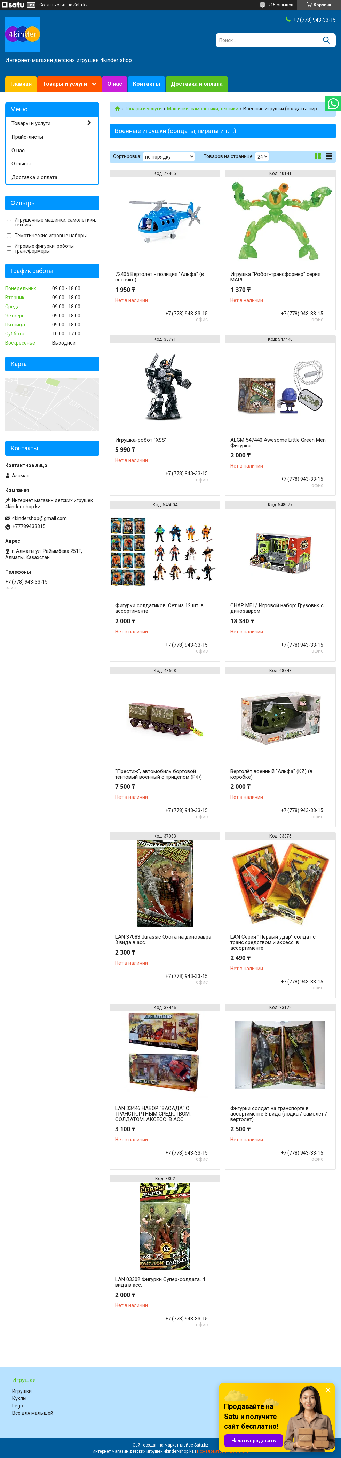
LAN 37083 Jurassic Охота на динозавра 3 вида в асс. (163, 939)
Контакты (146, 83)
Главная (21, 83)
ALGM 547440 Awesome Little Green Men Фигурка (278, 442)
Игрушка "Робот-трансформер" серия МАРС (275, 277)
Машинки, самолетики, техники (202, 108)
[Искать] (326, 40)
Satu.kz (201, 1445)
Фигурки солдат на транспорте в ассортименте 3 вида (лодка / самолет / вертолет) (278, 1113)
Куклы (19, 1398)
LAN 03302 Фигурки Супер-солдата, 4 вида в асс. (160, 1282)
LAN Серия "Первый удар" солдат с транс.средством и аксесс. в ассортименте (273, 942)
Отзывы (21, 164)
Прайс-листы (27, 137)
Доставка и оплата (197, 83)
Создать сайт (52, 4)
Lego (17, 1406)
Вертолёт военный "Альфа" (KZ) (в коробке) (271, 774)
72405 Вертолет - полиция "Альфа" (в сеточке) (159, 277)
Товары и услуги (64, 83)
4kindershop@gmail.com (39, 518)
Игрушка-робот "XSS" (141, 440)
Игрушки (22, 1391)
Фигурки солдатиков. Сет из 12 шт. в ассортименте (159, 608)
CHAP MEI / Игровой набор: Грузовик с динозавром (277, 608)
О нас (114, 83)
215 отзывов (280, 4)
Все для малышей (32, 1413)
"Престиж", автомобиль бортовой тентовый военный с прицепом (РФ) (158, 774)
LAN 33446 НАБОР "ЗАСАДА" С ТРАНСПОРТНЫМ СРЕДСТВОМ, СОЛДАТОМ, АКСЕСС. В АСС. (153, 1113)
